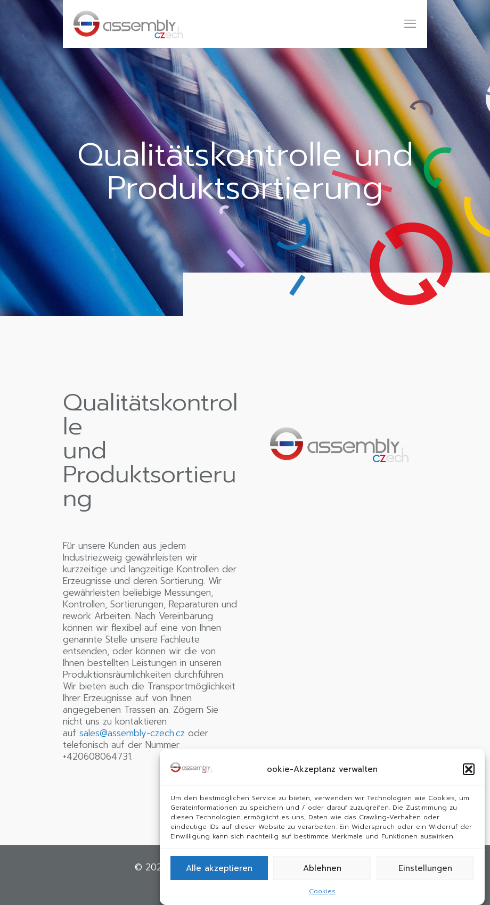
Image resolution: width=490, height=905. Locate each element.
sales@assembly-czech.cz (132, 733)
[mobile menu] (410, 24)
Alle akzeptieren (219, 868)
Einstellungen (425, 868)
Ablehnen (322, 868)
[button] (468, 769)
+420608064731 (97, 756)
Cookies (322, 891)
